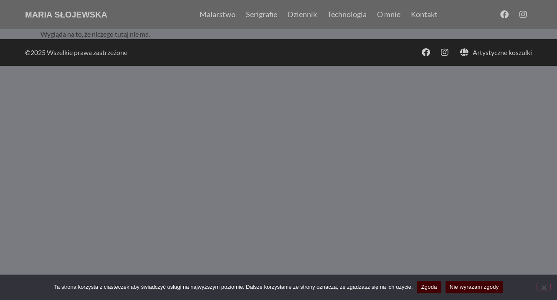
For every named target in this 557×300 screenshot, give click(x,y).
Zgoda (429, 287)
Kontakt (424, 14)
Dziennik (302, 14)
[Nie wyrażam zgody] (544, 286)
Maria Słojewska (66, 14)
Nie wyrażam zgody (474, 287)
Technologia (347, 14)
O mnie (388, 14)
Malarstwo (217, 14)
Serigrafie (261, 14)
